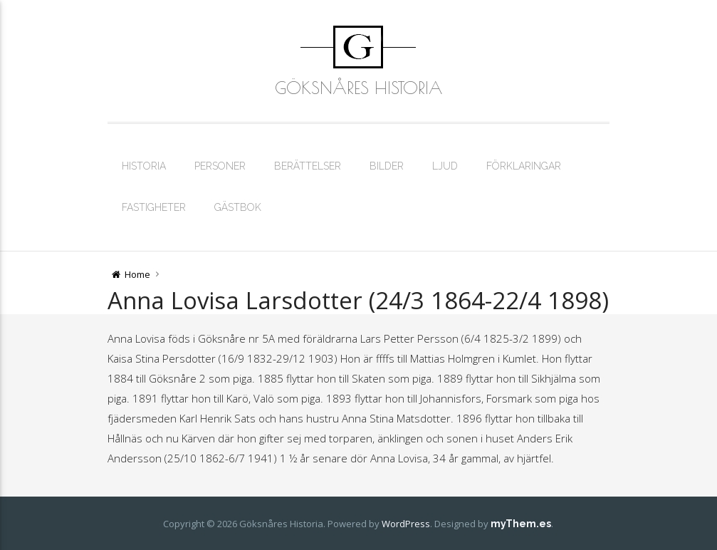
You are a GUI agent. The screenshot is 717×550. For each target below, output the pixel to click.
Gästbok (237, 207)
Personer (220, 166)
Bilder (387, 166)
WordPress (406, 523)
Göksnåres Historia (358, 88)
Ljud (445, 166)
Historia (144, 166)
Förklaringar (523, 166)
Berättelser (307, 166)
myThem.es (521, 523)
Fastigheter (154, 207)
